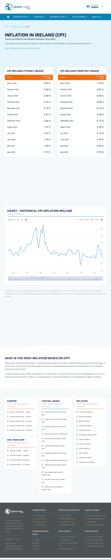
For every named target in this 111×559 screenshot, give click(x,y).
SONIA (35, 546)
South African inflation (85, 462)
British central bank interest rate (54, 434)
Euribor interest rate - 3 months (19, 421)
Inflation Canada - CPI (67, 549)
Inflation (40, 17)
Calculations (80, 17)
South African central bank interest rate (52, 488)
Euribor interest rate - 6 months (19, 426)
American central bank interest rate (54, 413)
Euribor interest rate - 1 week (18, 412)
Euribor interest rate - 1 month (19, 417)
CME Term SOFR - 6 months (18, 460)
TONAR (36, 549)
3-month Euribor (39, 522)
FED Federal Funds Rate (94, 525)
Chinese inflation (83, 430)
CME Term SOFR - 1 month (17, 451)
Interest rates (21, 17)
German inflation (83, 444)
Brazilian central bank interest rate (53, 428)
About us (96, 17)
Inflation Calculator (84, 412)
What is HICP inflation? (94, 540)
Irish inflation (82, 453)
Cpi (21, 26)
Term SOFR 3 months (67, 525)
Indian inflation (83, 449)
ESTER (35, 543)
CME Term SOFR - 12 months (18, 465)
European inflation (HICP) (86, 435)
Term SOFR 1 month (67, 522)
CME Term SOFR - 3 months (18, 455)
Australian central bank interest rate (54, 420)
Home (7, 26)
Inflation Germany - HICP (95, 546)
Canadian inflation (84, 426)
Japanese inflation (84, 458)
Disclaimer (8, 539)
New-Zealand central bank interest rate (52, 473)
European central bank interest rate (54, 454)
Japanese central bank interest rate (54, 466)
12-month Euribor (39, 525)
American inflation (84, 417)
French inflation (83, 439)
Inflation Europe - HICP (94, 543)
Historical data (59, 17)
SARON (36, 540)
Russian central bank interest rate (53, 481)
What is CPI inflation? (67, 537)
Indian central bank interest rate (54, 460)
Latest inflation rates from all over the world (22, 48)
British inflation (83, 421)
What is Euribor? (39, 516)
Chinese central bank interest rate (53, 447)
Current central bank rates (95, 516)
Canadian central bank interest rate (54, 440)
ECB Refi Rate (91, 522)
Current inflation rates (94, 537)
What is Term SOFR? (67, 519)
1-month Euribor (39, 519)
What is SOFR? (65, 516)
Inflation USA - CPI (66, 540)
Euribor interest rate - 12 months (20, 430)
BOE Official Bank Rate (94, 519)
